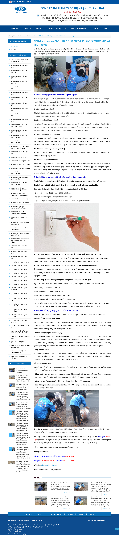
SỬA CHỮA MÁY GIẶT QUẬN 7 (19, 284)
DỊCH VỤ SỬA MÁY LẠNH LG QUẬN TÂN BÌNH (19, 183)
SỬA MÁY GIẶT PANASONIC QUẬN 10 (19, 321)
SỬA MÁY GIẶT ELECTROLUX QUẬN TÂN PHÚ (22, 370)
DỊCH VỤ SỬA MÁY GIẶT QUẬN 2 (20, 161)
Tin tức (81, 514)
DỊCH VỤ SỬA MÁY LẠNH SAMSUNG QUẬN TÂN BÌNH (19, 207)
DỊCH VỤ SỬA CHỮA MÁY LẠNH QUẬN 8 (20, 152)
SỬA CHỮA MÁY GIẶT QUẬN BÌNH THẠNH (19, 294)
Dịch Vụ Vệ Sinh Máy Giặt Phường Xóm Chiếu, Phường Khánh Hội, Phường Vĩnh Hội (23, 378)
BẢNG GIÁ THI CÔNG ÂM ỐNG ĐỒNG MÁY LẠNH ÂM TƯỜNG (19, 332)
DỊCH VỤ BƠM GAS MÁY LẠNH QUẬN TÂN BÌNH (19, 131)
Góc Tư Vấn (14, 46)
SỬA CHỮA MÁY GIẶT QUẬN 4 (19, 273)
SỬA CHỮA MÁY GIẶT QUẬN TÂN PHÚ (19, 315)
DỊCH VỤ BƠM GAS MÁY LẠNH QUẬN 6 (19, 109)
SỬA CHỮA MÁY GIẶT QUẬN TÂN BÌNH (19, 310)
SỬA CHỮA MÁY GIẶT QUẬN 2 (19, 266)
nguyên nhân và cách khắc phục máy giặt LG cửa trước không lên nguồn (75, 429)
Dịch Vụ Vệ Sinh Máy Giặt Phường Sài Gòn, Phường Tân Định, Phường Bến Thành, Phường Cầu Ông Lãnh (23, 396)
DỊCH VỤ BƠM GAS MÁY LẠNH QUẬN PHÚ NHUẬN (19, 125)
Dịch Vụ (70, 514)
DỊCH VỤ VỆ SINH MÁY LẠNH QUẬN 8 (19, 257)
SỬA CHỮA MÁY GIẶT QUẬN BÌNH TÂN (19, 288)
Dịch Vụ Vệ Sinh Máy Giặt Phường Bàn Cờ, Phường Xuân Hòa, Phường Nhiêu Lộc (22, 386)
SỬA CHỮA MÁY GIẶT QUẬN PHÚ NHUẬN (19, 305)
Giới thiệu (41, 514)
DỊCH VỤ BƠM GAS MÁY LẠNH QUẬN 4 (19, 98)
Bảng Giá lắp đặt (56, 514)
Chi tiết (65, 492)
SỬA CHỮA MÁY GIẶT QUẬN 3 (19, 269)
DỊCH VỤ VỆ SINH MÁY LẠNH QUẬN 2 (19, 246)
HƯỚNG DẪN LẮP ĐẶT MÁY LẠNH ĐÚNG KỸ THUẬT (19, 352)
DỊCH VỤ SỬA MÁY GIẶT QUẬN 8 (20, 168)
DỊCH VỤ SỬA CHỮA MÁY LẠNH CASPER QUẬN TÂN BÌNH (20, 147)
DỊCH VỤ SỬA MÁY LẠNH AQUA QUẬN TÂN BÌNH (20, 173)
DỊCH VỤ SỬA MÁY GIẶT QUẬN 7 (20, 164)
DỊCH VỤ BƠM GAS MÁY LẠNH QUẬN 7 (19, 115)
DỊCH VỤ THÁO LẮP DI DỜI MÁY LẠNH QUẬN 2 (20, 223)
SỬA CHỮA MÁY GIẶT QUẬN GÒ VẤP (20, 299)
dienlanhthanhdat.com (49, 465)
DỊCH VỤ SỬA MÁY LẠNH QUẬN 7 (20, 202)
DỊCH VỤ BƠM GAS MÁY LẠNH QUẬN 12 (19, 82)
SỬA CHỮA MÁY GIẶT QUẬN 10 (20, 262)
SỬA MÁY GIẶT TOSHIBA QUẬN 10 (20, 326)
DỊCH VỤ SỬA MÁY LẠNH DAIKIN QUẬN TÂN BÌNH (20, 178)
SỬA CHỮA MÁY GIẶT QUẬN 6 (19, 280)
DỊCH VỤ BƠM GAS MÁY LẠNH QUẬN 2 (19, 88)
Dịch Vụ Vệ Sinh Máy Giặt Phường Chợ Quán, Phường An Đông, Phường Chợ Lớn (23, 405)
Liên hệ (92, 514)
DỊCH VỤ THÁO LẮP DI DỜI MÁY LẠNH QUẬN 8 (20, 234)
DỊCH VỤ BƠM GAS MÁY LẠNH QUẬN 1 (19, 66)
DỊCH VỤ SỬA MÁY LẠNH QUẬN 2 (20, 199)
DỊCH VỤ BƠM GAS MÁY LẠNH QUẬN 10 (19, 71)
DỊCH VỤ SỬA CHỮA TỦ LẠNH (19, 157)
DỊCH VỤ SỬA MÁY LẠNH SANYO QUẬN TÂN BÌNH (20, 142)
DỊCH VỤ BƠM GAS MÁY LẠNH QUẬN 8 (19, 120)
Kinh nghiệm (14, 50)
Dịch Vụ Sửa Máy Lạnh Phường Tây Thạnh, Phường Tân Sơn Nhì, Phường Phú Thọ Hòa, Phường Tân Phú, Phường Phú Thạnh (23, 415)
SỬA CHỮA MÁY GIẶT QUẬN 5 (19, 277)
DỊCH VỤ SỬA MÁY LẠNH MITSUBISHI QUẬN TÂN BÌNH (19, 189)
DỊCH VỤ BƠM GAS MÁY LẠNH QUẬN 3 (19, 93)
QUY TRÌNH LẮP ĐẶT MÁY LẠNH (20, 342)
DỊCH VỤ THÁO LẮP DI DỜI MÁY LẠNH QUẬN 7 (20, 229)
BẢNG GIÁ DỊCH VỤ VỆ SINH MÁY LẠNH (20, 337)
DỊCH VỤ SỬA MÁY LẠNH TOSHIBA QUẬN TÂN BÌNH (18, 212)
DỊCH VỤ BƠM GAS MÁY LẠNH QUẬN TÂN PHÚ (19, 136)
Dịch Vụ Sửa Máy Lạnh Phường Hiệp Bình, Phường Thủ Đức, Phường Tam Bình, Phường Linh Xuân (22, 426)
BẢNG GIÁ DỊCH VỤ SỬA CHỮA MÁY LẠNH (19, 357)
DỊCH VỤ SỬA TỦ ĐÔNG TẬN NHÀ (19, 218)
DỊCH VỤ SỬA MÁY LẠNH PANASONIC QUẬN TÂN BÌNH (19, 194)
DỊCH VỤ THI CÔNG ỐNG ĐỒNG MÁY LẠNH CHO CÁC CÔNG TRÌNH (20, 240)
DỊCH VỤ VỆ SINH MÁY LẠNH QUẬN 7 (19, 252)
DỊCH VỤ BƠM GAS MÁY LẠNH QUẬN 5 (19, 104)
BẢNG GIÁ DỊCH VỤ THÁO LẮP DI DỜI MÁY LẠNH (20, 346)
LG (50, 99)
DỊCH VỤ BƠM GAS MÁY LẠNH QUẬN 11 (19, 77)
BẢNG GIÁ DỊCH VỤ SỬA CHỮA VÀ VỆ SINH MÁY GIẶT (19, 60)
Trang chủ (28, 514)
